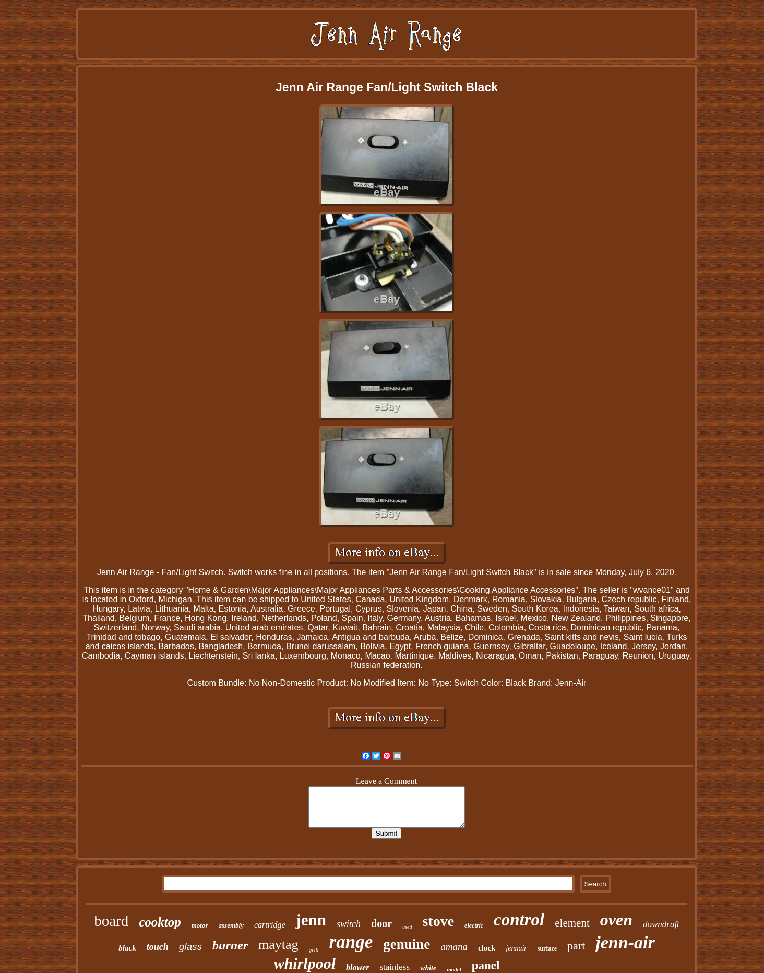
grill (314, 949)
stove (438, 921)
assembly (231, 925)
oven (616, 919)
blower (357, 967)
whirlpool (305, 963)
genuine (406, 944)
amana (454, 946)
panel (486, 965)
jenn (310, 920)
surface (547, 948)
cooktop (160, 922)
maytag (278, 944)
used (407, 927)
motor (200, 925)
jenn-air (624, 942)
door (381, 923)
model (454, 969)
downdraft (661, 924)
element (572, 923)
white (428, 968)
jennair (516, 948)
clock (486, 948)
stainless (394, 967)
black (127, 948)
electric (473, 925)
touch (158, 947)
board (111, 920)
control (519, 919)
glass (190, 946)
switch (349, 924)
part (576, 945)
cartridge (269, 924)
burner (230, 945)
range (351, 942)
